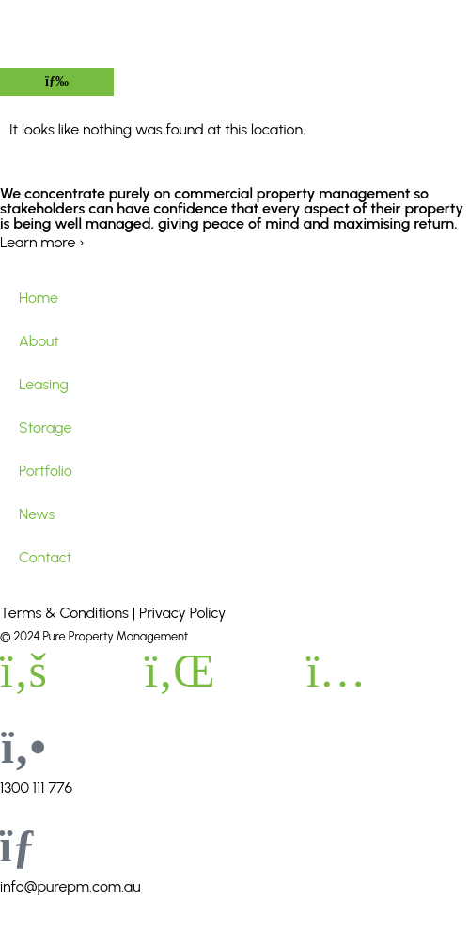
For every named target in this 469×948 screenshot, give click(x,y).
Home (38, 298)
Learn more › (42, 242)
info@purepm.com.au (70, 886)
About (39, 341)
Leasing (44, 384)
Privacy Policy (182, 613)
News (37, 514)
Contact (45, 557)
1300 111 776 (36, 788)
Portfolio (45, 471)
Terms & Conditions (64, 613)
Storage (45, 427)
